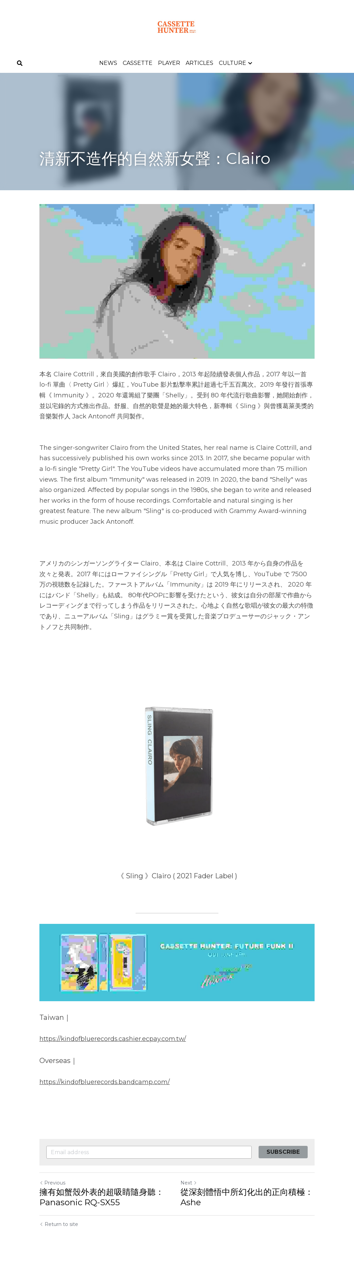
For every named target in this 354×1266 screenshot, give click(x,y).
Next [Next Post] (188, 1183)
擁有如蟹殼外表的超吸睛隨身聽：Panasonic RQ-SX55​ (101, 1197)
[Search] (19, 63)
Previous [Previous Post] (52, 1183)
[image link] (177, 27)
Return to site (58, 1224)
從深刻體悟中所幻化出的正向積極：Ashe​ (246, 1197)
